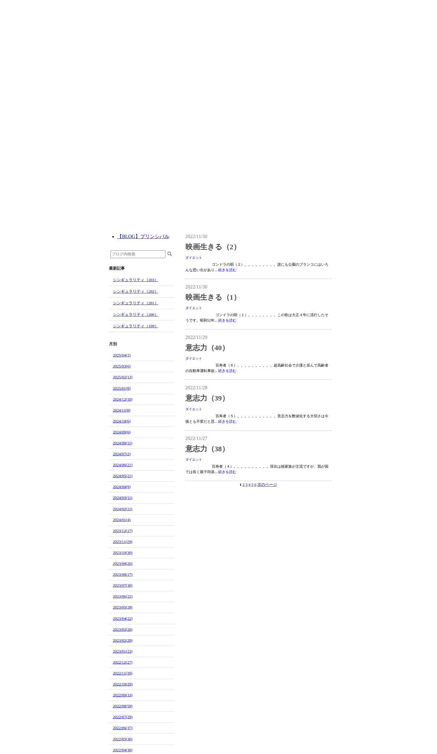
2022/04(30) (122, 750)
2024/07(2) (121, 454)
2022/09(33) (122, 695)
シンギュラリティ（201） (135, 303)
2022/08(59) (122, 706)
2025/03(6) (121, 366)
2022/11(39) (122, 673)
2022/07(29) (122, 717)
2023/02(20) (122, 640)
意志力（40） (207, 348)
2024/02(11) (122, 509)
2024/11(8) (121, 410)
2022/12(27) (122, 662)
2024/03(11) (122, 497)
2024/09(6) (121, 432)
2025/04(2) (121, 355)
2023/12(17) (122, 530)
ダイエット (193, 257)
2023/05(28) (122, 607)
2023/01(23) (122, 651)
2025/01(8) (121, 388)
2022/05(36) (122, 739)
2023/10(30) (122, 552)
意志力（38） (207, 449)
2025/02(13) (122, 377)
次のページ (267, 484)
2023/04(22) (122, 618)
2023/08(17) (122, 574)
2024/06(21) (122, 464)
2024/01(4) (121, 519)
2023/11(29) (122, 541)
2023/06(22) (122, 596)
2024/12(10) (122, 399)
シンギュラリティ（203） (135, 280)
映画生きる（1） (213, 297)
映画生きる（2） (213, 247)
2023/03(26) (122, 629)
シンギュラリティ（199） (135, 326)
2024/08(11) (122, 443)
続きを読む (227, 270)
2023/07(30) (122, 585)
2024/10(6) (121, 421)
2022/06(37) (122, 727)
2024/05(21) (122, 475)
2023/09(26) (122, 563)
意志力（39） (207, 398)
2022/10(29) (122, 684)
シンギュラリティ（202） (135, 291)
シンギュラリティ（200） (135, 314)
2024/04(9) (121, 486)
